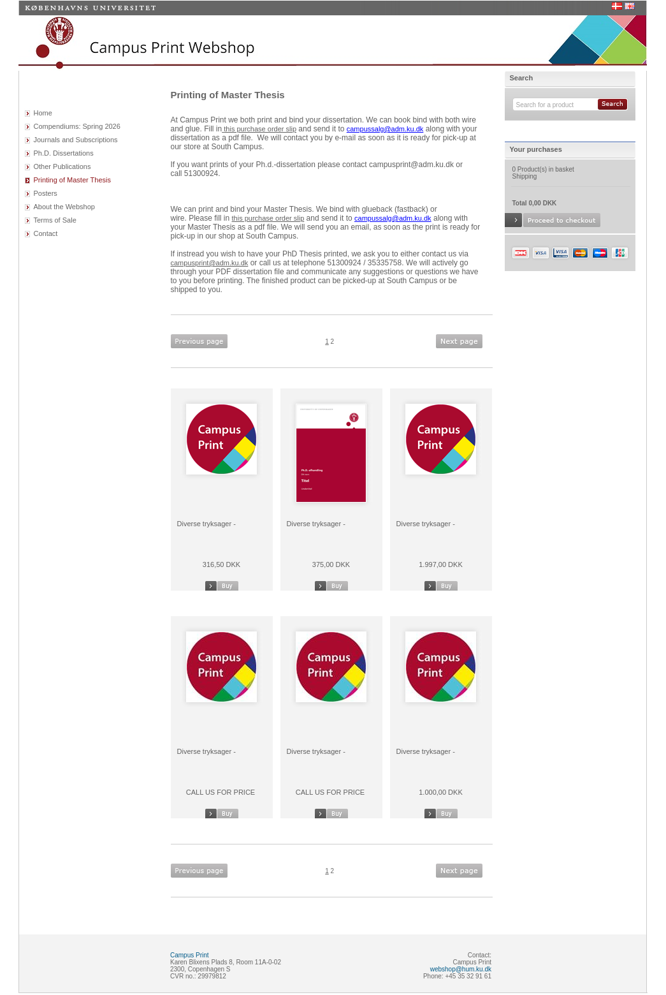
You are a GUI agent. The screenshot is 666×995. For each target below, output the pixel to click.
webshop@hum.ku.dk (460, 969)
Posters (45, 193)
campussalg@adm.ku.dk (385, 129)
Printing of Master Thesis (72, 180)
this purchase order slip (260, 129)
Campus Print (189, 955)
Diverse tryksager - (206, 523)
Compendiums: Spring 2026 (77, 126)
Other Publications (62, 166)
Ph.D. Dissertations (64, 153)
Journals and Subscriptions (76, 140)
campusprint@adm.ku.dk (210, 263)
